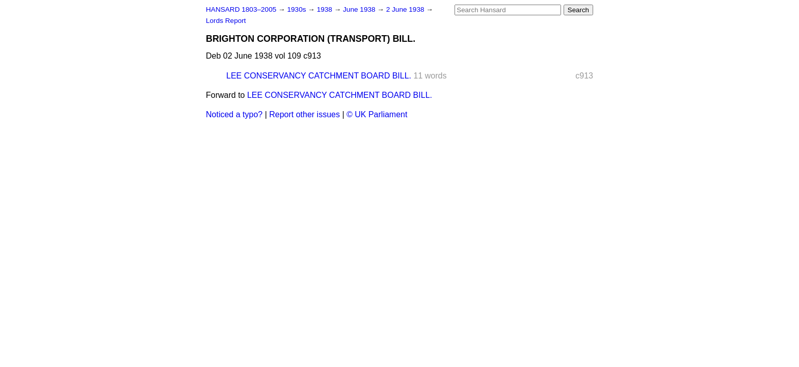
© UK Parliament (377, 114)
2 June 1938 (406, 9)
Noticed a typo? (234, 114)
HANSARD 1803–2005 (241, 9)
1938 (325, 9)
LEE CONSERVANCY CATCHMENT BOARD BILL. (318, 75)
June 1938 (360, 9)
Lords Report (226, 20)
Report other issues (304, 114)
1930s (297, 9)
